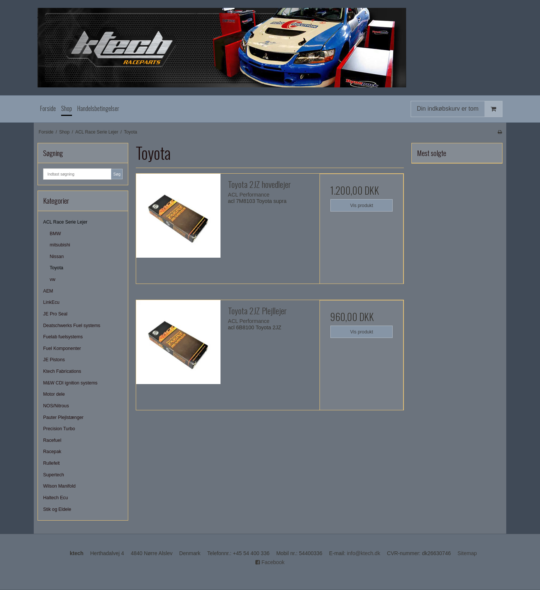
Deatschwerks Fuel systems (71, 325)
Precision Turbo (59, 428)
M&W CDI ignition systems (70, 383)
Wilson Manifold (59, 486)
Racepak (52, 451)
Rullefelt (51, 463)
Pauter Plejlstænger (63, 417)
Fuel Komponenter (62, 348)
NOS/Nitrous (56, 405)
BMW (55, 233)
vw (53, 279)
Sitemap (467, 553)
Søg (116, 174)
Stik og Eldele (57, 509)
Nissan (57, 256)
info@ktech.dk (363, 553)
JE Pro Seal (55, 314)
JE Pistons (54, 359)
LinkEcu (51, 302)
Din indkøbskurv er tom (459, 109)
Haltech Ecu (55, 497)
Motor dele (54, 394)
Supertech (53, 474)
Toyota (56, 267)
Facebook (269, 562)
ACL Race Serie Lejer (65, 222)
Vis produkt (361, 205)
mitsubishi (60, 245)
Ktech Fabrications (62, 371)
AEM (48, 291)
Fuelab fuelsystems (63, 336)
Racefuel (52, 440)
